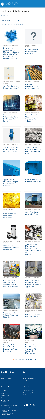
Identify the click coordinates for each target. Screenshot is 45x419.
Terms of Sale (6, 411)
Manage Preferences (8, 413)
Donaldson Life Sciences (8, 375)
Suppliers (4, 393)
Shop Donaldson (6, 378)
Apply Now (26, 382)
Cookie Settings (6, 414)
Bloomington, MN (28, 393)
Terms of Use (15, 410)
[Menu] (41, 3)
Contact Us (5, 401)
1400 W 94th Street (28, 390)
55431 (25, 395)
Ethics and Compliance (29, 378)
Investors (4, 390)
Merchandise (5, 397)
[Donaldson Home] (20, 3)
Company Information (29, 375)
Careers (25, 380)
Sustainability (5, 395)
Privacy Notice (5, 410)
